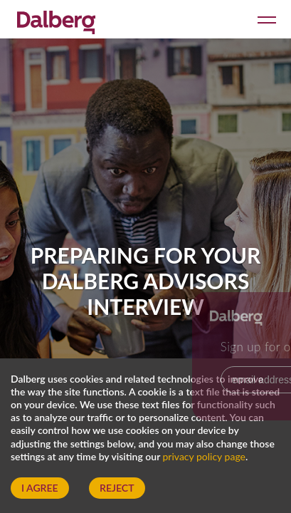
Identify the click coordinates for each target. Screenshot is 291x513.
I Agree (39, 488)
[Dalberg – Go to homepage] (56, 20)
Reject (117, 488)
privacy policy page (204, 456)
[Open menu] (264, 18)
